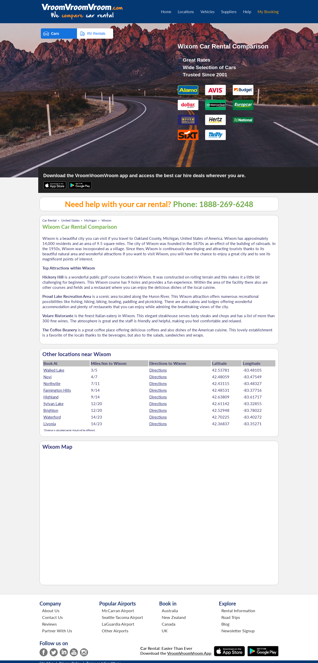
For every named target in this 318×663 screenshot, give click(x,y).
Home (166, 11)
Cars (55, 33)
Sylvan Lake (53, 403)
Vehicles (207, 11)
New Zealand (174, 617)
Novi (47, 376)
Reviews (49, 623)
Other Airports (115, 630)
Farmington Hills (57, 390)
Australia (170, 610)
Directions (158, 370)
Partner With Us (57, 630)
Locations (186, 11)
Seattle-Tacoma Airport (122, 617)
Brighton (50, 410)
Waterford (52, 417)
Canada (168, 623)
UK (165, 630)
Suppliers (229, 11)
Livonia (49, 423)
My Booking (268, 11)
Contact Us (52, 617)
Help (247, 11)
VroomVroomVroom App (189, 653)
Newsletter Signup (238, 630)
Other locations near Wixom (76, 354)
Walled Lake (53, 370)
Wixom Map (57, 447)
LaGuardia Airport (118, 623)
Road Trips (230, 617)
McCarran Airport (118, 610)
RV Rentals (96, 33)
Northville (51, 383)
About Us (50, 610)
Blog (225, 623)
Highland (50, 397)
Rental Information (238, 610)
